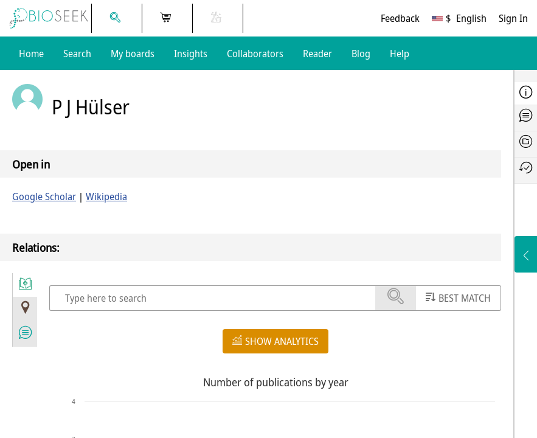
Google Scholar (44, 196)
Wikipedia (106, 196)
